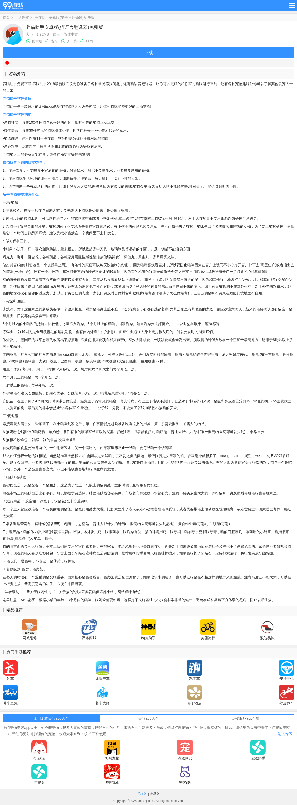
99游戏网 (13, 5)
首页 (6, 17)
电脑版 (155, 794)
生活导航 (21, 17)
